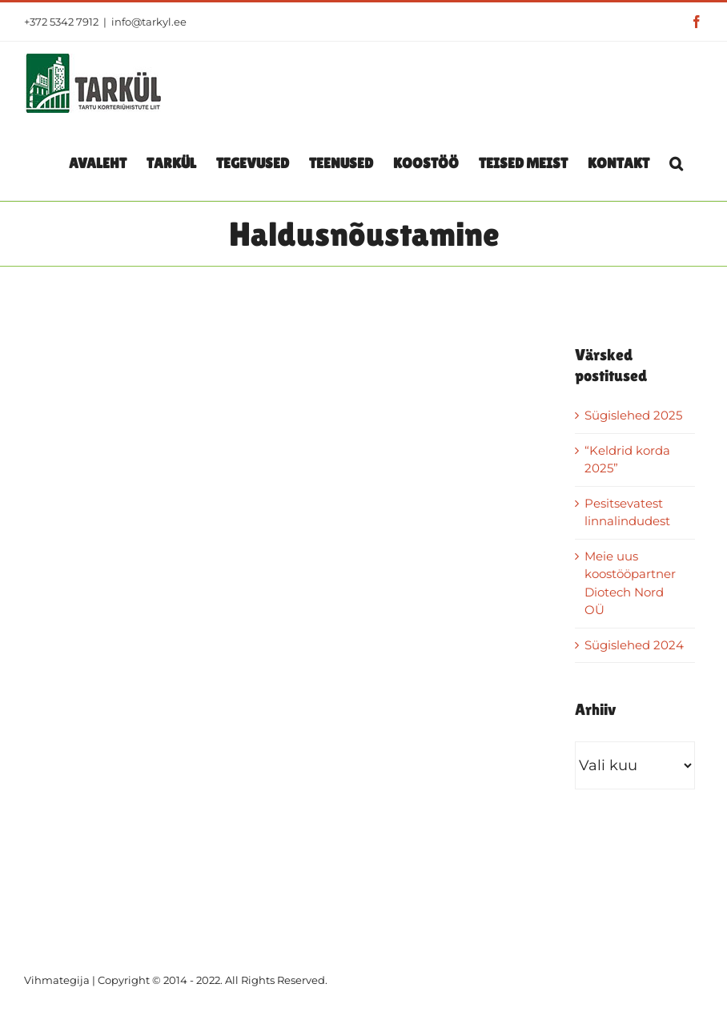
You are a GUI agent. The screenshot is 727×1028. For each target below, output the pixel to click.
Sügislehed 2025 (633, 415)
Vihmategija (57, 980)
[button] (676, 162)
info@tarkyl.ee (149, 21)
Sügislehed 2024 (634, 645)
